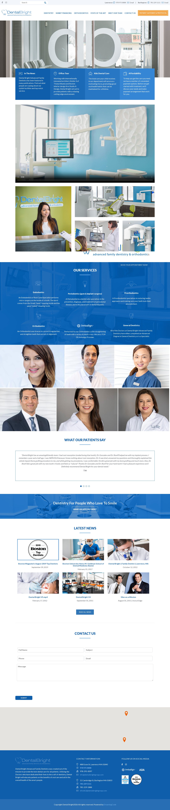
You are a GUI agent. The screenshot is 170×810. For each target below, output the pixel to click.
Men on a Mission (128, 597)
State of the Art (98, 13)
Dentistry (48, 13)
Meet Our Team (115, 13)
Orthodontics (81, 13)
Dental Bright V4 (83, 597)
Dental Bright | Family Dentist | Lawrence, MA (128, 564)
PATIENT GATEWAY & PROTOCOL (153, 13)
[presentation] (34, 690)
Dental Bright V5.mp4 (38, 597)
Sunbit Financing (64, 13)
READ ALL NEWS (85, 612)
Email (132, 3)
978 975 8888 (121, 3)
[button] (126, 713)
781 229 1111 (155, 3)
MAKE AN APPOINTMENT (85, 509)
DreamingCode (110, 804)
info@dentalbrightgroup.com (92, 775)
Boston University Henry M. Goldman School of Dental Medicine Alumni (83, 565)
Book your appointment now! (134, 265)
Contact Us (130, 13)
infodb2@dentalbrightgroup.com (93, 790)
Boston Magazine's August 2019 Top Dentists (38, 564)
